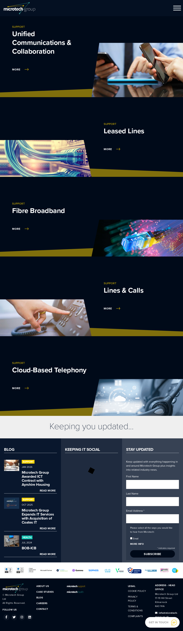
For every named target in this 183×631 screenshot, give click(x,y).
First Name (132, 476)
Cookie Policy (137, 591)
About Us (42, 586)
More (20, 69)
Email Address (135, 510)
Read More (48, 490)
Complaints (135, 616)
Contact (42, 609)
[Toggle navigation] (177, 8)
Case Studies (45, 591)
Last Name (132, 493)
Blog (39, 597)
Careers (41, 603)
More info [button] (137, 544)
